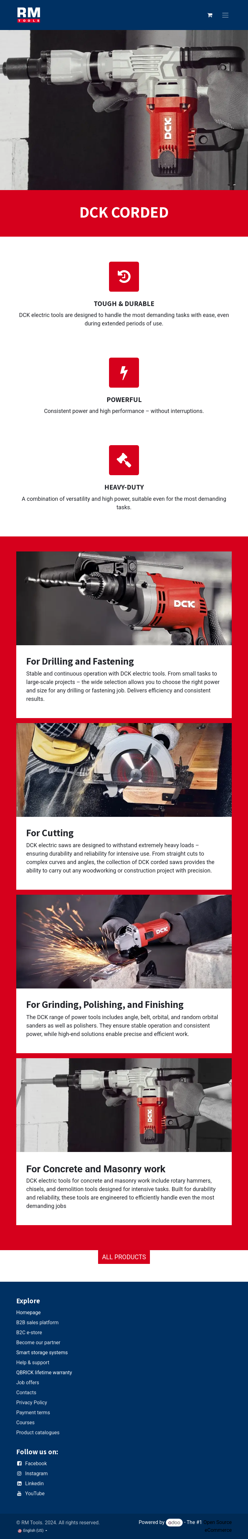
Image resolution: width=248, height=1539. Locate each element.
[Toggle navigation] (225, 15)
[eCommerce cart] (209, 15)
